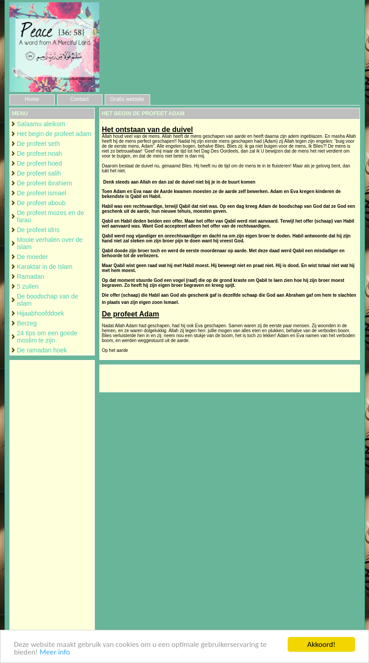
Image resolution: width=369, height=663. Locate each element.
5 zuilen (28, 286)
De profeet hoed (39, 163)
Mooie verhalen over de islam (50, 243)
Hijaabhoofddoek (40, 313)
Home (32, 99)
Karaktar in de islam (45, 266)
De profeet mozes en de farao (50, 216)
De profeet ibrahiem (44, 183)
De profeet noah (39, 153)
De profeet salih (39, 173)
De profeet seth (38, 143)
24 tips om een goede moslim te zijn (47, 336)
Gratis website (127, 99)
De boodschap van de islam (47, 300)
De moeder (32, 256)
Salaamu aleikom (41, 123)
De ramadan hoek (42, 350)
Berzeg (27, 323)
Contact (79, 99)
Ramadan (30, 276)
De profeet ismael (42, 193)
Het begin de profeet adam (54, 133)
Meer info (55, 652)
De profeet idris (38, 229)
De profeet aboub (41, 202)
